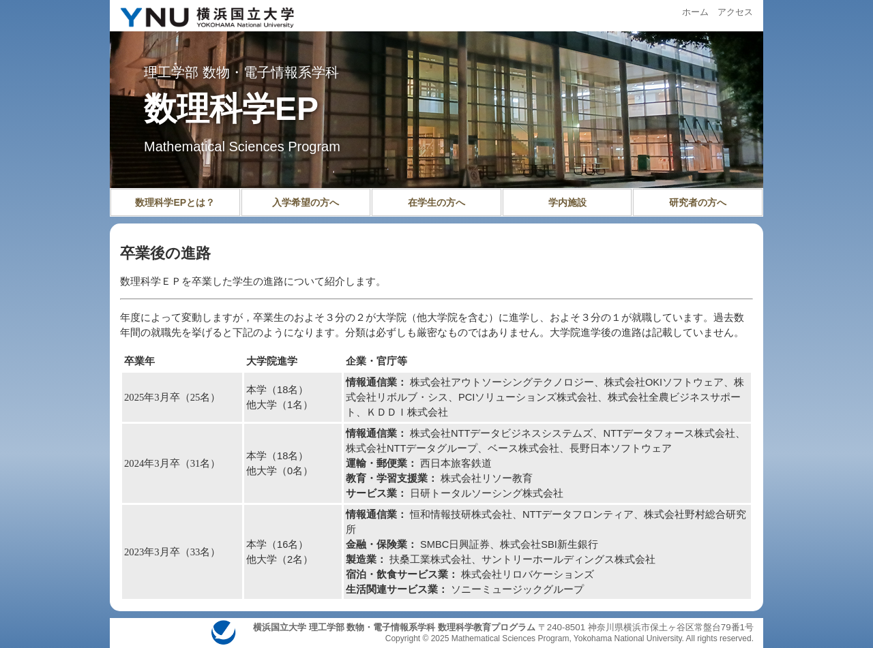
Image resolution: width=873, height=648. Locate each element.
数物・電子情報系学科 (271, 72)
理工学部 (171, 72)
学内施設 (567, 202)
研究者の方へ (697, 202)
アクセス (735, 12)
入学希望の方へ (305, 202)
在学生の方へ (436, 202)
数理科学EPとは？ (175, 202)
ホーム (695, 12)
